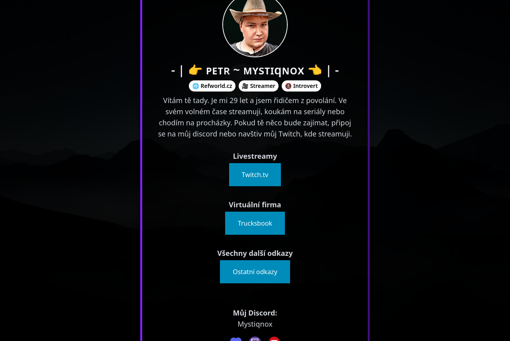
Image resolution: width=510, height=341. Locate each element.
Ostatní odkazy (255, 271)
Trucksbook (255, 223)
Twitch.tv (255, 174)
